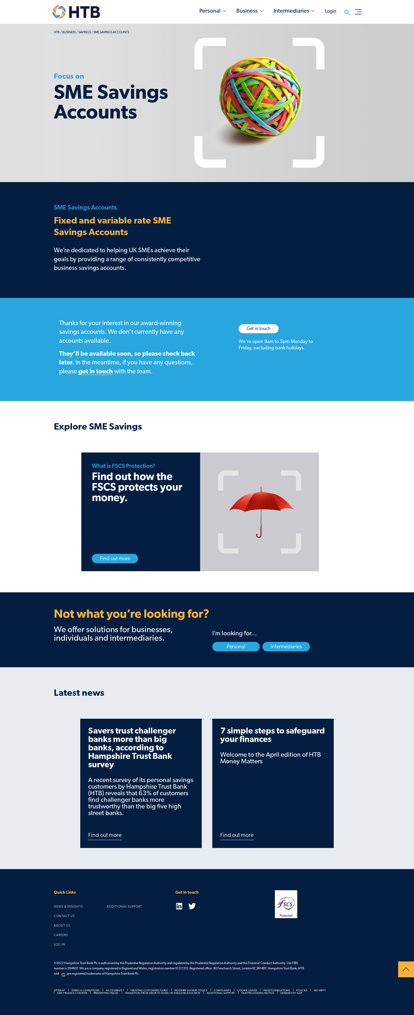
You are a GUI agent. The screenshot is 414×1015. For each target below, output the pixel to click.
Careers (61, 935)
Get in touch (259, 328)
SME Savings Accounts (111, 32)
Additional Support (124, 906)
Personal (209, 11)
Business (247, 11)
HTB (57, 32)
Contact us (64, 916)
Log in (59, 944)
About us (62, 925)
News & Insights (68, 906)
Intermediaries (291, 11)
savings (84, 32)
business (69, 32)
